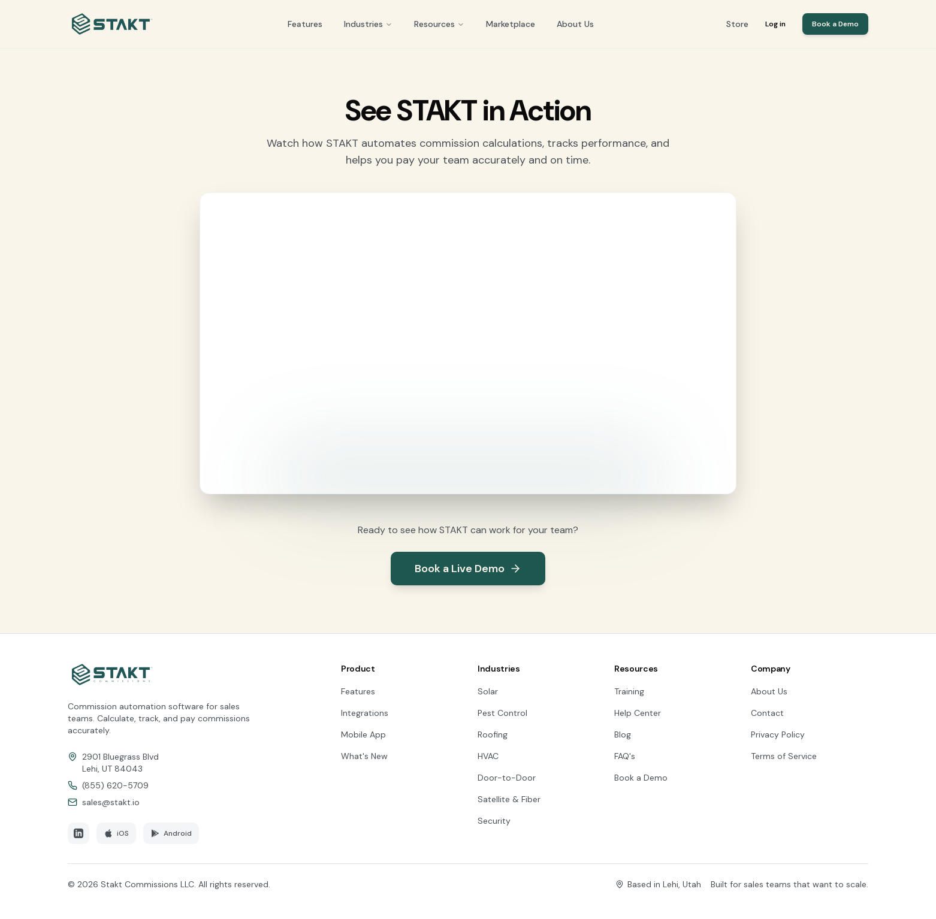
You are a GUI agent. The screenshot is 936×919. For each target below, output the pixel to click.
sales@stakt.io (111, 802)
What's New (364, 756)
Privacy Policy (778, 734)
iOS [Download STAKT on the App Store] (116, 833)
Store (737, 24)
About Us (575, 24)
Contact (767, 713)
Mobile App (363, 734)
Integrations (364, 713)
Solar (488, 691)
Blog (622, 734)
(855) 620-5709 (115, 785)
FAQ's (624, 756)
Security (494, 820)
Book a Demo (835, 24)
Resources (439, 24)
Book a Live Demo (468, 568)
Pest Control (502, 713)
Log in (775, 24)
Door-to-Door (507, 777)
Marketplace (510, 24)
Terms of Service (784, 756)
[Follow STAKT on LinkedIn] (78, 833)
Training (629, 691)
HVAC (488, 756)
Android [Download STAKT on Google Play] (171, 833)
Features (305, 24)
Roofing (493, 734)
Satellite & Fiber (509, 799)
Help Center (637, 713)
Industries (368, 24)
